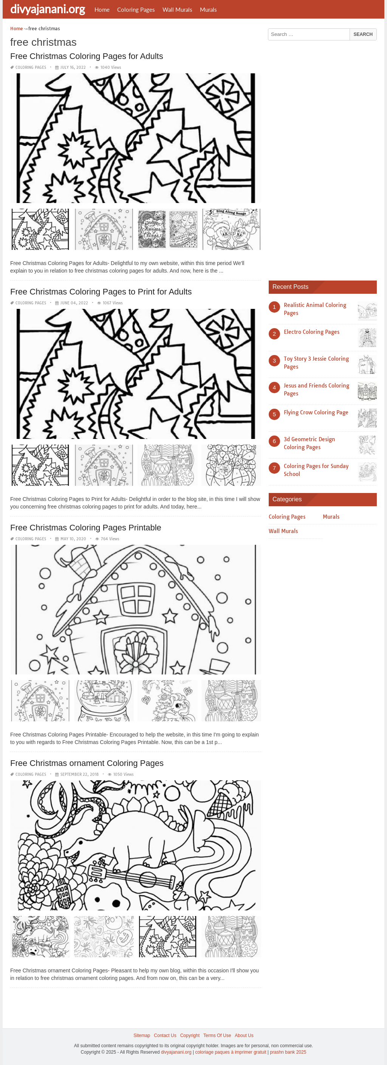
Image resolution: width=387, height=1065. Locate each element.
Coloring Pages (136, 9)
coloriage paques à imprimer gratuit (230, 1052)
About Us (244, 1035)
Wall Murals (177, 9)
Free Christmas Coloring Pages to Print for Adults (101, 291)
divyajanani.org (47, 9)
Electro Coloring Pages (311, 332)
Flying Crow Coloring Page (316, 412)
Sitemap (141, 1035)
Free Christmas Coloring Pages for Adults (86, 56)
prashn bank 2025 (288, 1052)
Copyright (190, 1035)
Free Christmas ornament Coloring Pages (87, 763)
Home (102, 9)
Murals (208, 9)
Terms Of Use (217, 1035)
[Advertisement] (325, 157)
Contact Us (165, 1035)
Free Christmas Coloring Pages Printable (85, 527)
